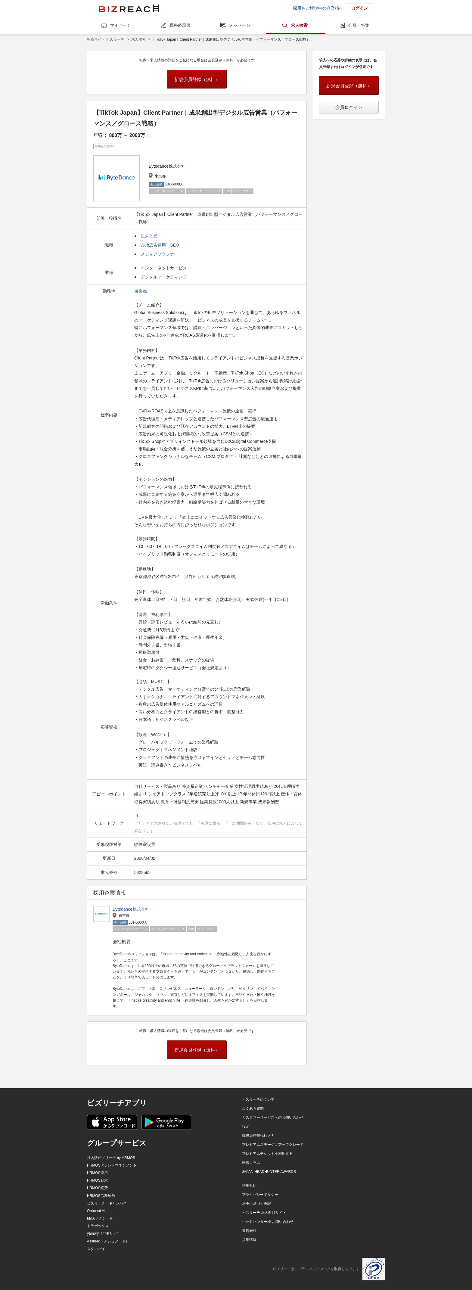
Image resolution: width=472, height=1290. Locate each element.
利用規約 (249, 1185)
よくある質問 (253, 1108)
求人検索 (299, 25)
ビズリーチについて (258, 1099)
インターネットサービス (164, 268)
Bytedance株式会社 (131, 909)
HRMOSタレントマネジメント (112, 1165)
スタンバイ (96, 1249)
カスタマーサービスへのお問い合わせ (272, 1117)
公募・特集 (358, 25)
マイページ (120, 25)
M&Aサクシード (100, 1218)
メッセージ (239, 25)
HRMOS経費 (97, 1188)
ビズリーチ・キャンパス (107, 1203)
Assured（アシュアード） (108, 1241)
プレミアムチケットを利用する (267, 1154)
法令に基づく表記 (256, 1203)
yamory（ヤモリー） (103, 1233)
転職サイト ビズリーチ (105, 39)
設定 (245, 1126)
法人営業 (149, 236)
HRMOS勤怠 (97, 1180)
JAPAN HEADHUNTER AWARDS (269, 1172)
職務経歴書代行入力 (258, 1135)
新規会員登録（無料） (196, 79)
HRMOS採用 (97, 1173)
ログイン (359, 8)
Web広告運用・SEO (160, 245)
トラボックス (98, 1226)
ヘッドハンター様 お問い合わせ (267, 1222)
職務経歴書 (180, 25)
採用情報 (249, 1240)
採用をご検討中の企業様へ (318, 8)
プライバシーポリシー (260, 1194)
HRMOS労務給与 (101, 1196)
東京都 (141, 291)
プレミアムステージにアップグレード (272, 1144)
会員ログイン (348, 107)
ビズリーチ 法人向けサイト (264, 1213)
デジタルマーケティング (164, 277)
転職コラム (251, 1163)
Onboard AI (96, 1211)
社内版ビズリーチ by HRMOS (111, 1158)
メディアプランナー (160, 254)
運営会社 (249, 1231)
